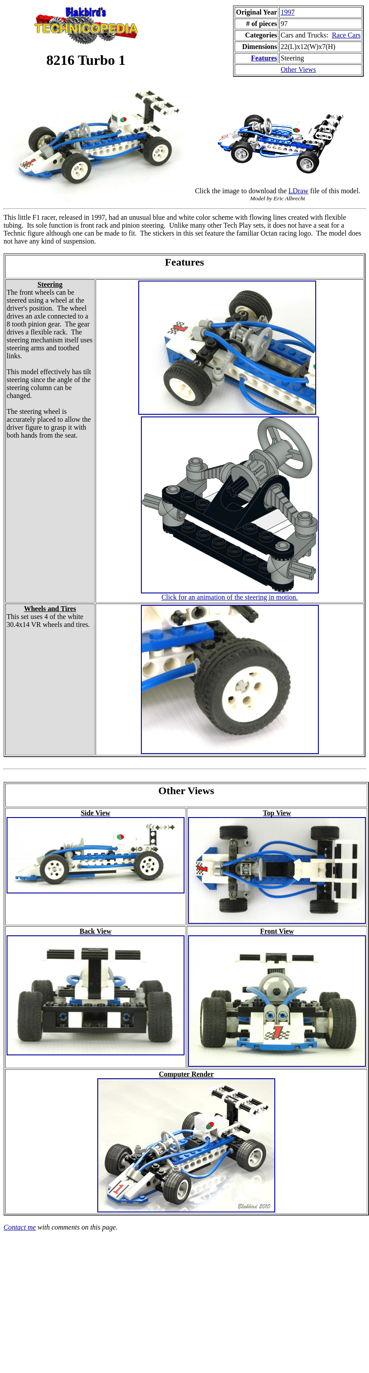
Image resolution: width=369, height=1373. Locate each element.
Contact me (20, 1227)
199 (287, 12)
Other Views (298, 69)
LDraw (298, 191)
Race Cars (346, 35)
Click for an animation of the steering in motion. (230, 597)
